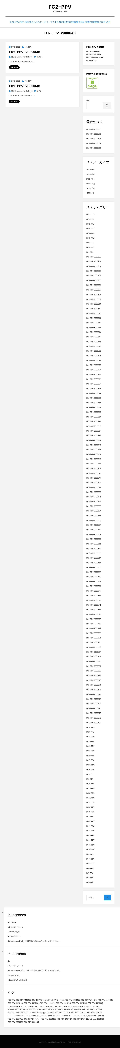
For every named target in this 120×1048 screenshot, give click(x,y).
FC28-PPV (90, 764)
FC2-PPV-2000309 (93, 299)
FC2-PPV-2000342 (93, 454)
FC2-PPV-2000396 (93, 708)
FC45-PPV (90, 844)
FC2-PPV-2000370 (93, 586)
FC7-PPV (89, 872)
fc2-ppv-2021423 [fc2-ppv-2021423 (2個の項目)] (97, 1018)
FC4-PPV (89, 816)
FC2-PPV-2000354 (93, 510)
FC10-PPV (90, 214)
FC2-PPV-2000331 (93, 402)
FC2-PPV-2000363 (93, 553)
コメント (40, 56)
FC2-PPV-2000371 (93, 590)
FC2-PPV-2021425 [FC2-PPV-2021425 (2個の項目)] (31, 1021)
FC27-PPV (90, 760)
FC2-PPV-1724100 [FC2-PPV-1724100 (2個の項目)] (93, 1006)
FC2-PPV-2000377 (93, 619)
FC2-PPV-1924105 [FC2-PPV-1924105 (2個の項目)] (63, 1015)
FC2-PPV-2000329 (93, 148)
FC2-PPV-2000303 (93, 270)
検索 (88, 100)
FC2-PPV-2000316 (93, 332)
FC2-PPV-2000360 (93, 539)
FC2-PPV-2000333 (93, 412)
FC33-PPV (90, 788)
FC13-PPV (90, 228)
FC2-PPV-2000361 (93, 143)
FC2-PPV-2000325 (93, 374)
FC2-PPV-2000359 (93, 534)
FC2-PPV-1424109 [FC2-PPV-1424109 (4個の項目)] (31, 1006)
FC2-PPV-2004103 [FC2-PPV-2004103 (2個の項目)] (15, 1018)
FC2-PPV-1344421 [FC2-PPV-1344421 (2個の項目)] (39, 999)
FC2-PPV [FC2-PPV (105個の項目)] (11, 999)
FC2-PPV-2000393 (93, 694)
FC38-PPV (90, 807)
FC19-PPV (90, 247)
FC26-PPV (90, 755)
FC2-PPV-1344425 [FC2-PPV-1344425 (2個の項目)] (105, 999)
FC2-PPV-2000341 (93, 449)
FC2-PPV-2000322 (93, 360)
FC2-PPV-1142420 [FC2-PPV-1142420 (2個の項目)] (23, 999)
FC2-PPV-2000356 (93, 520)
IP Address (56, 22)
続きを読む (14, 66)
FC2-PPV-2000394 (93, 698)
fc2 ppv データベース (16, 927)
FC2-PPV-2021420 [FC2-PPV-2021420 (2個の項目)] (48, 1018)
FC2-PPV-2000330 (93, 129)
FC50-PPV (90, 858)
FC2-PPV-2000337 (93, 430)
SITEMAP (95, 22)
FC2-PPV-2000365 (93, 562)
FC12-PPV (90, 223)
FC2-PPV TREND (92, 51)
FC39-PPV (90, 811)
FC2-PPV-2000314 (93, 322)
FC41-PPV (90, 826)
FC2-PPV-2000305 (93, 280)
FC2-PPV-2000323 (93, 365)
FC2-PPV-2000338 (93, 435)
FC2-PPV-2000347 (93, 477)
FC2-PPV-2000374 (93, 604)
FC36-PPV (90, 797)
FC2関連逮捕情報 (72, 22)
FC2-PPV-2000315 (93, 327)
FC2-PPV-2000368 (93, 576)
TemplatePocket (59, 1041)
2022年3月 (90, 169)
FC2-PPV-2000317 (93, 336)
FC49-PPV (90, 849)
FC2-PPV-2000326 (93, 379)
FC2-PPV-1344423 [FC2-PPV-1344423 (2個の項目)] (72, 999)
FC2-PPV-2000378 (93, 623)
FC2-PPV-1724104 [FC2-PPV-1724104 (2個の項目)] (62, 1009)
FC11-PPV (90, 219)
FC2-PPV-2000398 (93, 717)
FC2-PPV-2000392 (93, 133)
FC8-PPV (89, 877)
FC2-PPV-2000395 (93, 138)
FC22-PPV (90, 736)
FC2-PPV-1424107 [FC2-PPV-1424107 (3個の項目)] (15, 1006)
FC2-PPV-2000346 (93, 473)
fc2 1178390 (12, 922)
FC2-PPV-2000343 (93, 459)
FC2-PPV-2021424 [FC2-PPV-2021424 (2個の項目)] (15, 1021)
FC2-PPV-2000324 (93, 369)
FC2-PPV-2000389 (93, 675)
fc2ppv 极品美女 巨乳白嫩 (17, 979)
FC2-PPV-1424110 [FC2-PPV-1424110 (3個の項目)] (46, 1006)
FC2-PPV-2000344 (93, 463)
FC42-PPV (90, 830)
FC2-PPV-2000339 (93, 440)
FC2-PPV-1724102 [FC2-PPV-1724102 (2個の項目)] (30, 1009)
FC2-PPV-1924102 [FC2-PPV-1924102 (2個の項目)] (15, 1015)
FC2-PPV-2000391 (93, 684)
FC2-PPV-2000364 (93, 557)
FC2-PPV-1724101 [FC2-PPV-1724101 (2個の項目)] (15, 1009)
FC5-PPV (89, 854)
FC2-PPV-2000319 (93, 346)
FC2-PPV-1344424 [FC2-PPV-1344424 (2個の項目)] (88, 999)
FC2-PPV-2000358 (93, 529)
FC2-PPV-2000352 (93, 501)
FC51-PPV (90, 863)
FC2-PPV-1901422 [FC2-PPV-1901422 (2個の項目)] (15, 1012)
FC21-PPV (90, 731)
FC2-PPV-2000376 (93, 614)
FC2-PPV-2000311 (93, 308)
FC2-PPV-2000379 (93, 628)
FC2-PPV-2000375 (93, 609)
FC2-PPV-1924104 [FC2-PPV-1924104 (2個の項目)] (47, 1015)
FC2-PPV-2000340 (93, 444)
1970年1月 (90, 193)
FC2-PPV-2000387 (93, 666)
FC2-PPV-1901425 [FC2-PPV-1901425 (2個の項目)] (62, 1012)
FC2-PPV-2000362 (93, 548)
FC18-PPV (90, 242)
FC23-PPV (90, 741)
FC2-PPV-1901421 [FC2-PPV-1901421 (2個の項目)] (94, 1009)
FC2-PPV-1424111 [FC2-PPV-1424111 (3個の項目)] (62, 1006)
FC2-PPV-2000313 (93, 317)
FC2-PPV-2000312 (93, 313)
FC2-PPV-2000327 (93, 383)
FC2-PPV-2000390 (93, 680)
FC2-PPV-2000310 (93, 303)
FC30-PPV (90, 783)
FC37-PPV (90, 802)
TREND (85, 22)
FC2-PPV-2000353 (93, 506)
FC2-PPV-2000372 (93, 595)
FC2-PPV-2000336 (93, 426)
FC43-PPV (90, 835)
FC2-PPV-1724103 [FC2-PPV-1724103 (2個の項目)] (46, 1009)
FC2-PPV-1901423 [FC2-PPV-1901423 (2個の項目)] (31, 1012)
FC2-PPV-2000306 (93, 285)
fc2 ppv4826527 (14, 936)
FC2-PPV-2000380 (93, 633)
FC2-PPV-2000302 (93, 266)
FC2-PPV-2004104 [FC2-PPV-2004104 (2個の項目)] (32, 1018)
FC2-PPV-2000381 (93, 637)
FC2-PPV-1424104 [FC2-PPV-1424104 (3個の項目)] (79, 1003)
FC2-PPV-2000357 (93, 525)
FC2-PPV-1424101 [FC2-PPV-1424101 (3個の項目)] (31, 1003)
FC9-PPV (89, 882)
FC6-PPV (89, 868)
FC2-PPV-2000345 (93, 468)
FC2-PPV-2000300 (93, 256)
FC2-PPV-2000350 (93, 492)
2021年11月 (90, 188)
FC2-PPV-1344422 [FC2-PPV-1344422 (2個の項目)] (56, 999)
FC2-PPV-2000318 (93, 341)
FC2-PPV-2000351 (93, 496)
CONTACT (107, 22)
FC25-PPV (90, 750)
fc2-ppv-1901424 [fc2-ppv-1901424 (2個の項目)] (47, 1012)
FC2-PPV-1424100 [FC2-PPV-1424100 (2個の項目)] (15, 1003)
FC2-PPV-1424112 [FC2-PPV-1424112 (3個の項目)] (78, 1006)
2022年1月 (90, 178)
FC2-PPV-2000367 (93, 571)
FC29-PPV (90, 769)
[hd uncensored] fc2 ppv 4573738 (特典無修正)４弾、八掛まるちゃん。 (34, 941)
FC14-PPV (90, 233)
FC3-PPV (89, 779)
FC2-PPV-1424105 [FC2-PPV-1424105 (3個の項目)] (95, 1003)
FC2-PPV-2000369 (93, 581)
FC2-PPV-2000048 (24, 51)
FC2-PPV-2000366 (93, 567)
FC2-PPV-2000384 (93, 652)
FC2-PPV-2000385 (93, 656)
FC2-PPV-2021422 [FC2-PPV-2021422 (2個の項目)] (80, 1018)
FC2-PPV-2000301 (93, 261)
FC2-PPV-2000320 (93, 350)
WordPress (77, 1041)
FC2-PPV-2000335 (93, 421)
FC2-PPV (60, 6)
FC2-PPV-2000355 (93, 515)
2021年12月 (90, 183)
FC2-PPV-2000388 (93, 670)
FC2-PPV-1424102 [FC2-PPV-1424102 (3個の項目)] (47, 1003)
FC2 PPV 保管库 (14, 931)
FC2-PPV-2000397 (93, 713)
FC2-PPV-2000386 (93, 661)
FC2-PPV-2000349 (93, 487)
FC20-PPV (90, 727)
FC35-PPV (90, 793)
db (9, 961)
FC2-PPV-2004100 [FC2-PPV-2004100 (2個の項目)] (79, 1015)
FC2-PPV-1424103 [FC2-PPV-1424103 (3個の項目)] (63, 1003)
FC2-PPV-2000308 (93, 294)
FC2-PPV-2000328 (93, 388)
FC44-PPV (90, 840)
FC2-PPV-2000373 (93, 600)
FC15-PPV (90, 238)
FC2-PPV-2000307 (93, 289)
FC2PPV (89, 774)
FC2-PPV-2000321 (93, 355)
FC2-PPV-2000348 (93, 482)
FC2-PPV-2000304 (93, 275)
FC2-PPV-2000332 (93, 407)
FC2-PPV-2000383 (93, 647)
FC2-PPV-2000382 (93, 642)
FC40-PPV (90, 821)
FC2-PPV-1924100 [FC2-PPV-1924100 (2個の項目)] (78, 1012)
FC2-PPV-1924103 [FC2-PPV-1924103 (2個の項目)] (31, 1015)
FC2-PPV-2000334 (93, 416)
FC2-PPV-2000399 (93, 722)
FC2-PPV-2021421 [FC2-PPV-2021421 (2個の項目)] (64, 1018)
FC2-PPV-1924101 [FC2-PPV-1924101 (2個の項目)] (94, 1012)
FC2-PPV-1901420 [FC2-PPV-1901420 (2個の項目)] (78, 1009)
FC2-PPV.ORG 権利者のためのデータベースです (28, 22)
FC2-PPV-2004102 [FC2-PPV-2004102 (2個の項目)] (96, 1015)
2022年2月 (90, 174)
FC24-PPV (90, 745)
